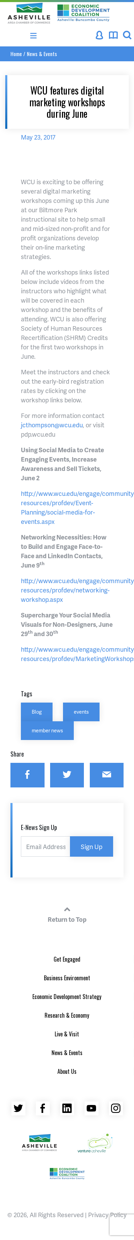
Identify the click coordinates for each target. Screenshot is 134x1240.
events (81, 711)
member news (47, 730)
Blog (37, 711)
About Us (67, 1071)
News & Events (42, 53)
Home (16, 53)
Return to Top (67, 913)
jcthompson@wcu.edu (52, 424)
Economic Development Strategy (66, 996)
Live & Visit (67, 1034)
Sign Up (91, 846)
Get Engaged (67, 959)
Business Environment (67, 978)
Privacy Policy (107, 1214)
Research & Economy (67, 1015)
